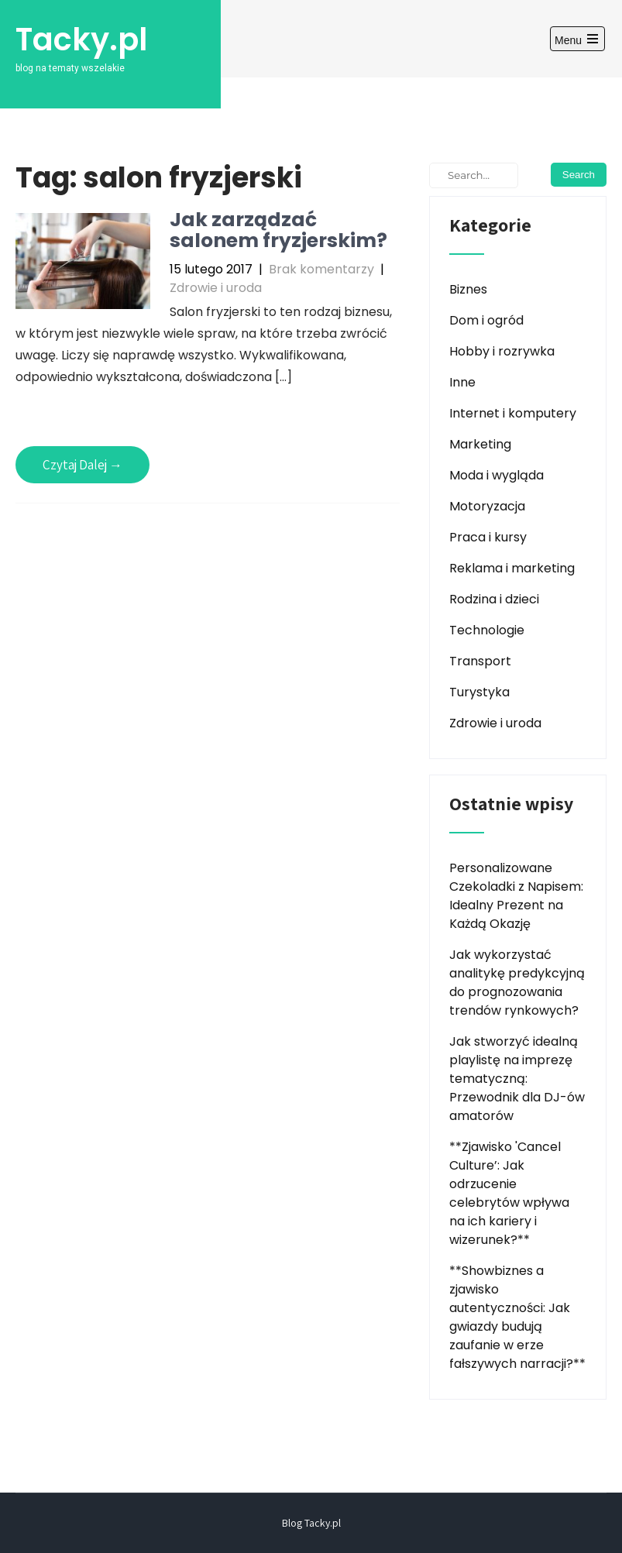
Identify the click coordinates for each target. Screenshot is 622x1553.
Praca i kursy (488, 537)
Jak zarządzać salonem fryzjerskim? (278, 230)
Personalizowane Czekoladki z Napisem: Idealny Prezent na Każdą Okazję (516, 896)
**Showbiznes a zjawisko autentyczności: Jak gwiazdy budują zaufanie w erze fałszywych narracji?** (517, 1317)
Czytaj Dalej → (82, 464)
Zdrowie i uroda (216, 288)
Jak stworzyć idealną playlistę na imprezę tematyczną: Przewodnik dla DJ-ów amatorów (517, 1078)
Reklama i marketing (512, 568)
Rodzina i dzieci (494, 599)
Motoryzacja (487, 506)
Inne (462, 382)
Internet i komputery (512, 413)
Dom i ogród (486, 320)
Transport (480, 661)
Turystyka (479, 692)
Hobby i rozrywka (502, 351)
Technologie (486, 630)
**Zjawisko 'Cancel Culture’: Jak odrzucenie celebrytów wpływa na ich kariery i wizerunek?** (509, 1193)
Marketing (480, 444)
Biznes (468, 289)
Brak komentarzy (321, 269)
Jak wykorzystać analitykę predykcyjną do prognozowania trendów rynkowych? (517, 982)
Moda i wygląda (496, 475)
